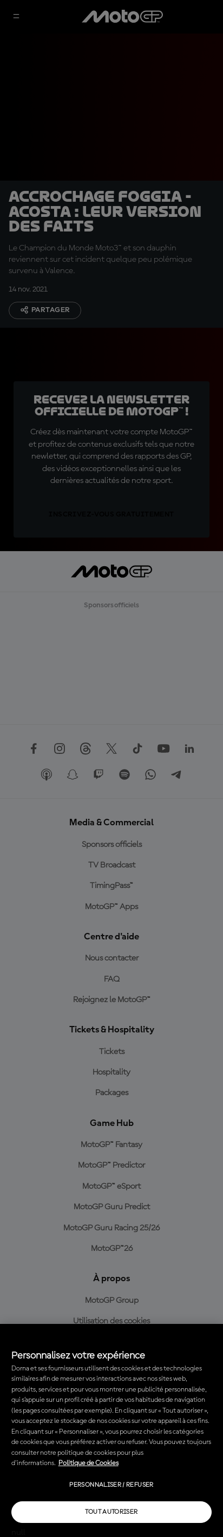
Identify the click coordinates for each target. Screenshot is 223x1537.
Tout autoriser (111, 1512)
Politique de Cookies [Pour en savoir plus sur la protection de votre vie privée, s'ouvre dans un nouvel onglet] (88, 1463)
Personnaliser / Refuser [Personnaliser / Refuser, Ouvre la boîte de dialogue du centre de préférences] (111, 1485)
